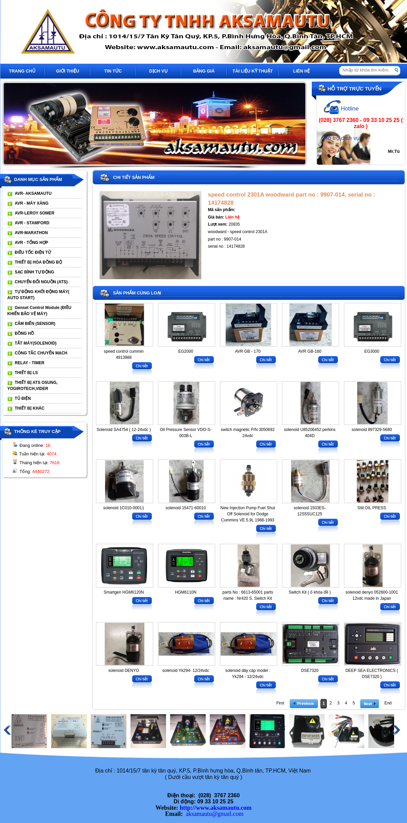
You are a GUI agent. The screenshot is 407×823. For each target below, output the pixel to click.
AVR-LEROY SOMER (35, 213)
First (280, 703)
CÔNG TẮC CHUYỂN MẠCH (41, 353)
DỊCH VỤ (158, 71)
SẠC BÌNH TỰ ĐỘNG (34, 272)
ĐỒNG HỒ (24, 333)
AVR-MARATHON (31, 232)
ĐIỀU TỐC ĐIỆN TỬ (33, 252)
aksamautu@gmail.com (214, 813)
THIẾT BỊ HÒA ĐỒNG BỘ (38, 262)
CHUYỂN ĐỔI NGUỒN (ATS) (41, 282)
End (387, 703)
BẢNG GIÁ (204, 71)
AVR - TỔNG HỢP (31, 242)
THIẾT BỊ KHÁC (30, 408)
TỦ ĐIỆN (23, 398)
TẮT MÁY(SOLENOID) (36, 343)
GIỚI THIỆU (67, 71)
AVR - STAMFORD (32, 223)
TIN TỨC (113, 71)
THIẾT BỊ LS (26, 372)
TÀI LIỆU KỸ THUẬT (252, 71)
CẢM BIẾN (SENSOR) (35, 323)
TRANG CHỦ (22, 71)
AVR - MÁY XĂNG (32, 203)
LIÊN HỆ (301, 71)
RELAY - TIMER (29, 363)
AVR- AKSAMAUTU (33, 193)
